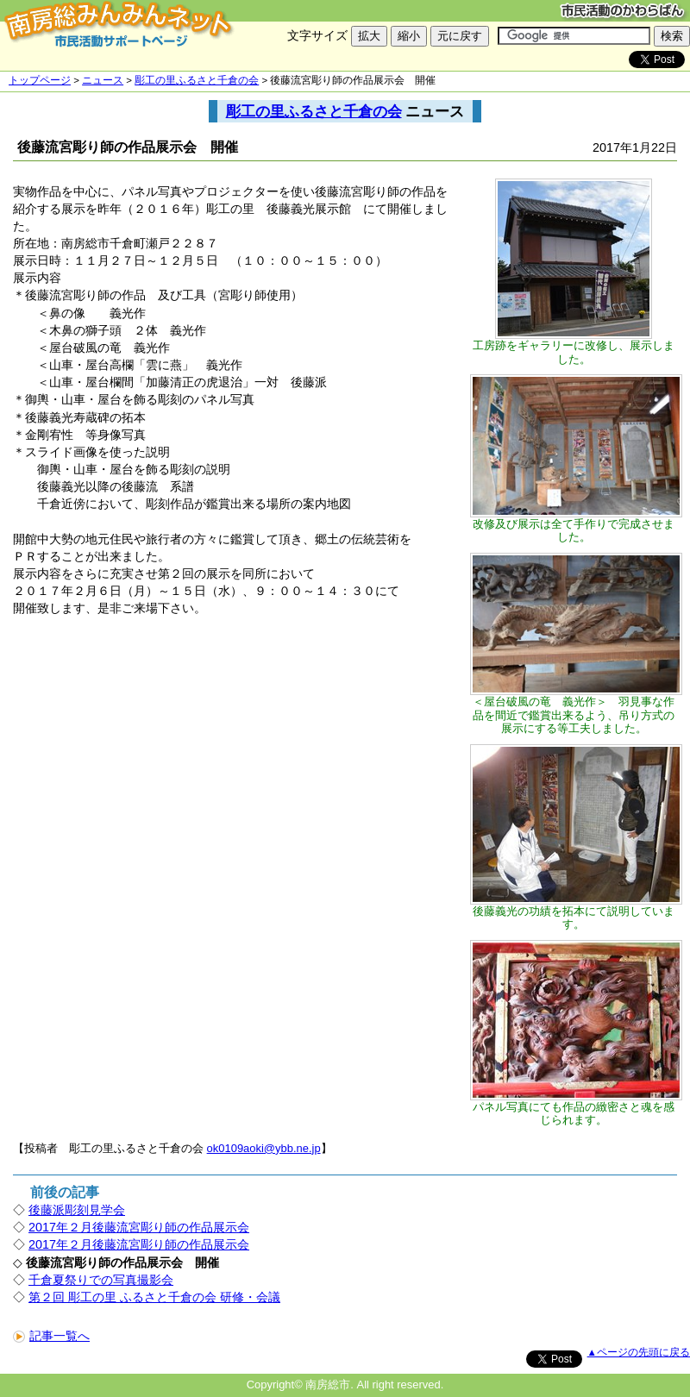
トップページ (40, 80)
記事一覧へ (51, 1336)
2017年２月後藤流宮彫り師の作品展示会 (138, 1227)
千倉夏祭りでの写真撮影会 (100, 1280)
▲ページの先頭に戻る (638, 1352)
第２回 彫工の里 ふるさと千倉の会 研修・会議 (154, 1297)
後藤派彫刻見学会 (76, 1210)
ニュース (102, 80)
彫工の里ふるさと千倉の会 (197, 80)
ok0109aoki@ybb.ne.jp (264, 1148)
